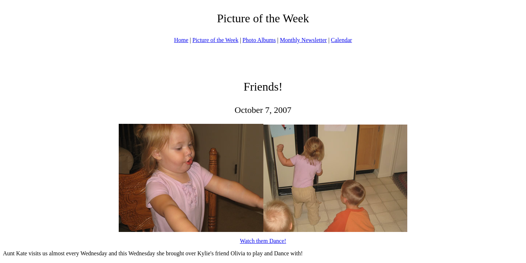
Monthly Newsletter (303, 40)
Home (181, 40)
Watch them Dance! (263, 241)
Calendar (341, 40)
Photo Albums (259, 40)
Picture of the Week (216, 40)
